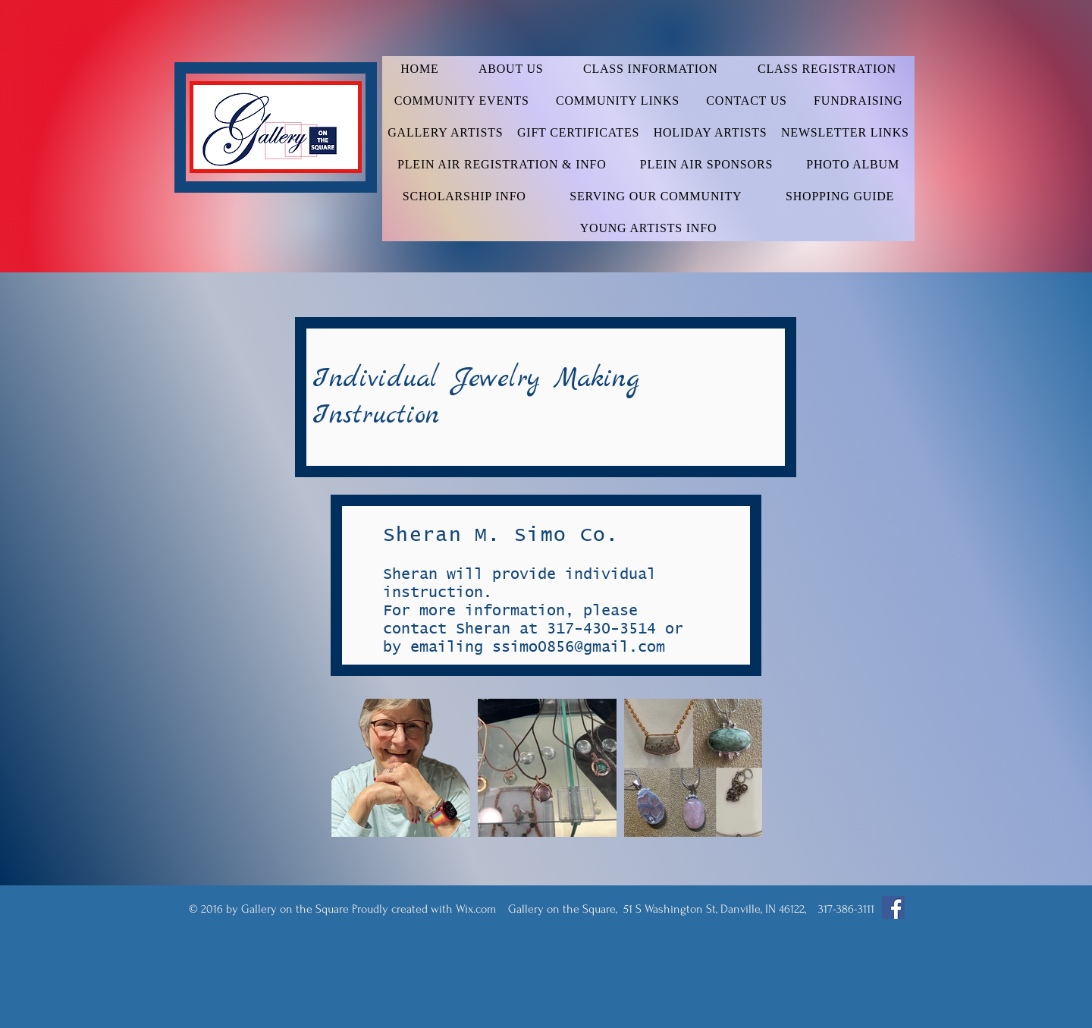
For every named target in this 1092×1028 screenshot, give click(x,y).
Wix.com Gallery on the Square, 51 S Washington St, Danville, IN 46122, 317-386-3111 (665, 909)
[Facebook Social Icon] (893, 907)
